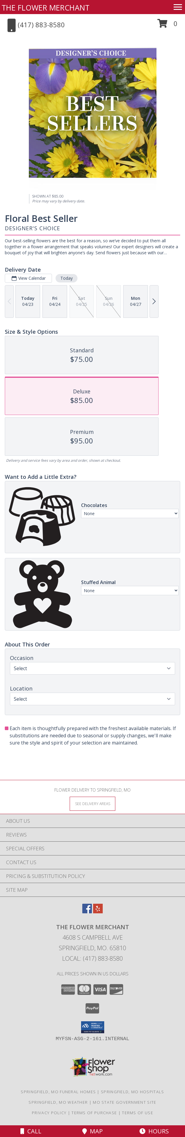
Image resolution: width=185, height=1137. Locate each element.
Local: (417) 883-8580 (92, 958)
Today (66, 278)
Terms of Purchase (94, 1112)
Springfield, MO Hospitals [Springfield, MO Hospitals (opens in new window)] (132, 1091)
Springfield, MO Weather (58, 1102)
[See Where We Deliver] (92, 803)
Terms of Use (137, 1112)
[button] (167, 25)
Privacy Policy (49, 1112)
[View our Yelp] (98, 911)
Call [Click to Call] (30, 1131)
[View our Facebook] (87, 911)
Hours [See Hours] (154, 1131)
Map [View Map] (92, 1131)
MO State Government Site (124, 1102)
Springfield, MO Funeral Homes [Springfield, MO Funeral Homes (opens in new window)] (58, 1091)
